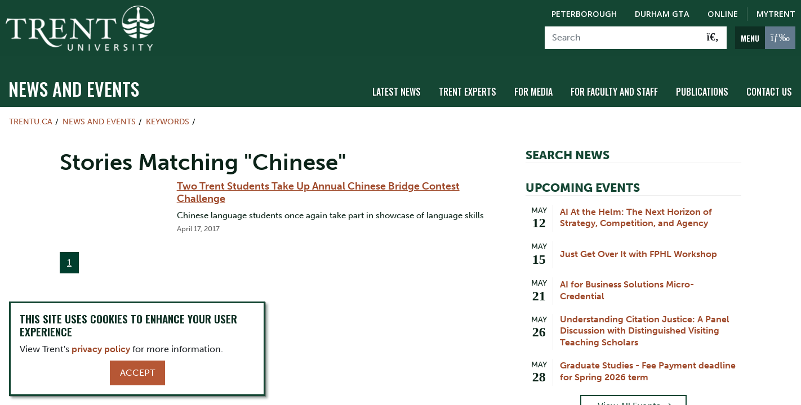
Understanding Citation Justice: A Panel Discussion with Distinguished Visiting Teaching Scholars (644, 325)
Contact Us (769, 86)
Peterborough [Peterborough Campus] (584, 13)
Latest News (396, 86)
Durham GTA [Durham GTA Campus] (662, 13)
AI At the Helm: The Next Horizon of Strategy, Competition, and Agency (636, 211)
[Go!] (713, 37)
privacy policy (101, 349)
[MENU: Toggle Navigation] (765, 37)
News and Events (73, 83)
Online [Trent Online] (722, 13)
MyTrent (775, 13)
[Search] (622, 37)
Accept (137, 372)
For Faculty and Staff (614, 86)
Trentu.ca (30, 116)
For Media (533, 86)
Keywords (167, 116)
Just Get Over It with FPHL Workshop (638, 247)
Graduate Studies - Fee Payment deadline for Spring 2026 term (648, 365)
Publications (702, 86)
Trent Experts (467, 86)
